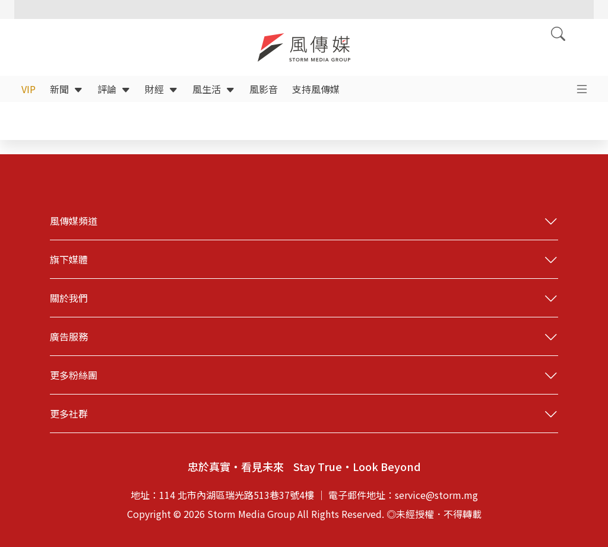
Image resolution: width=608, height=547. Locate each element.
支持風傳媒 (316, 89)
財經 (161, 89)
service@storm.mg (436, 495)
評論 (114, 89)
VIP (28, 89)
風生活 (213, 89)
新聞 (66, 89)
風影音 (263, 89)
